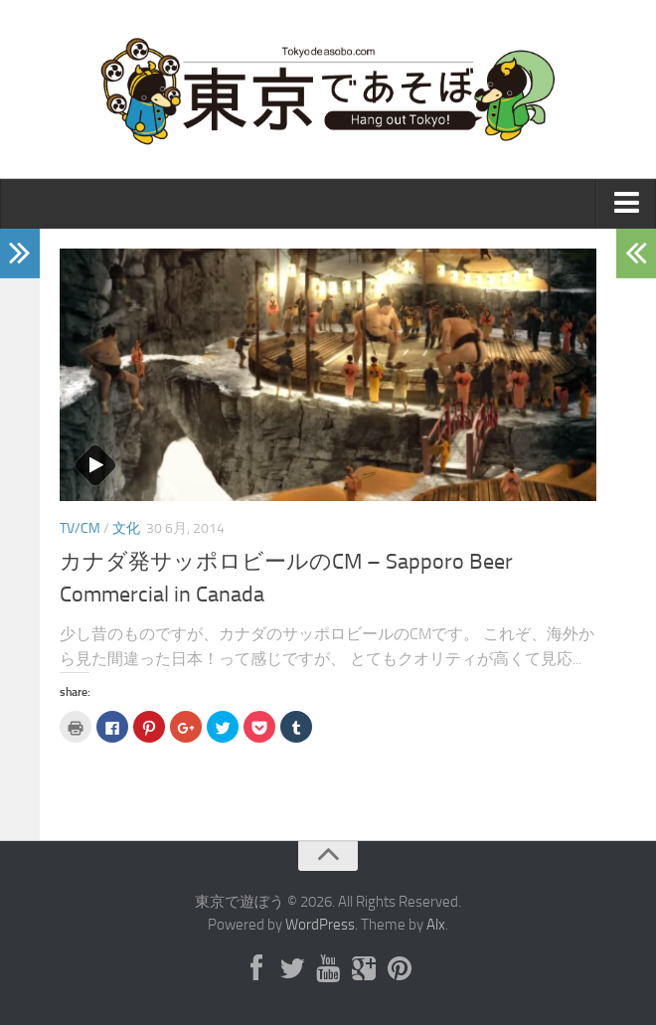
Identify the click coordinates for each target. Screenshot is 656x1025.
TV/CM (80, 528)
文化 (126, 528)
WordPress (320, 925)
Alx (435, 925)
